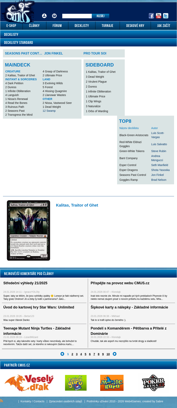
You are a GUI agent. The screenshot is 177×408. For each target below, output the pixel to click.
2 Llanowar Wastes (54, 95)
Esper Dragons (128, 170)
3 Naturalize (93, 106)
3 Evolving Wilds (53, 83)
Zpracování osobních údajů (65, 401)
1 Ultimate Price (95, 96)
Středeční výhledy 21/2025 (25, 283)
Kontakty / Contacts (32, 401)
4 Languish (12, 95)
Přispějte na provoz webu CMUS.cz (120, 283)
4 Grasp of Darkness (55, 71)
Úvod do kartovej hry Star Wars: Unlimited (38, 307)
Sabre (159, 401)
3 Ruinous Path (14, 106)
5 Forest (48, 87)
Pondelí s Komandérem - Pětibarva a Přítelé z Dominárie (129, 331)
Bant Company (128, 158)
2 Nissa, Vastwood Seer (57, 102)
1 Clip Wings (93, 101)
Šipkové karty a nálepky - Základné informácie (129, 307)
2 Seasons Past (15, 110)
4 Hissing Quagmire (55, 91)
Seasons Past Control (132, 174)
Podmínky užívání (97, 401)
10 (108, 354)
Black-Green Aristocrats (133, 135)
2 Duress (10, 87)
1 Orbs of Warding (97, 111)
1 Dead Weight (52, 106)
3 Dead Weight (95, 76)
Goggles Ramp (128, 179)
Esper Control (127, 165)
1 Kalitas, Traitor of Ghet (101, 71)
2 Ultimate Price (52, 75)
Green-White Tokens (131, 151)
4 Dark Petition (14, 83)
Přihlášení (44, 12)
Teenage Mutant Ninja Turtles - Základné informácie (37, 331)
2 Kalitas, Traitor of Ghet (20, 75)
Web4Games (133, 401)
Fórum (54, 12)
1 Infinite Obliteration (17, 91)
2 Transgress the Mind (19, 114)
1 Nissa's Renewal (16, 99)
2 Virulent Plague (96, 81)
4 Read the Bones (16, 102)
